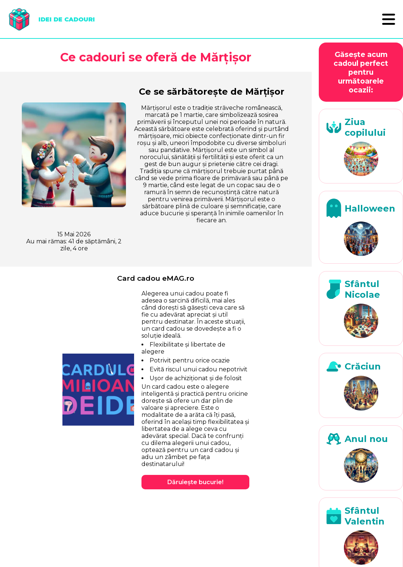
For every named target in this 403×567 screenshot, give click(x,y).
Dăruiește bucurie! (195, 482)
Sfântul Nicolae (362, 289)
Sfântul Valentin (365, 516)
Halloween (370, 208)
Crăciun (363, 366)
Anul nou (366, 438)
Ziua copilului (365, 127)
